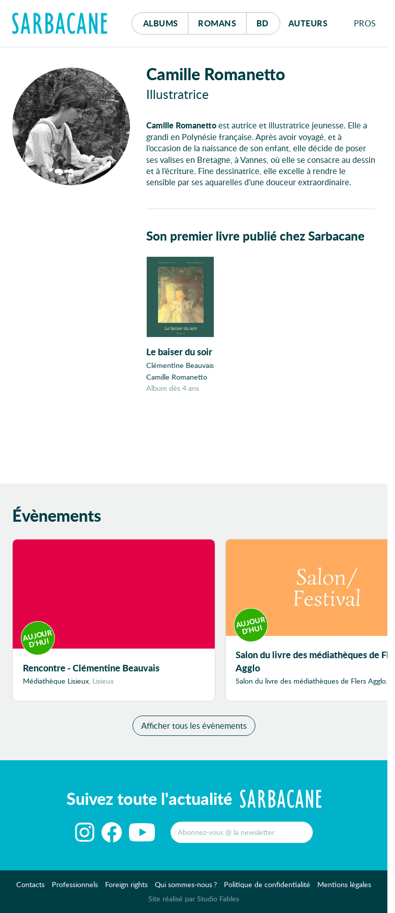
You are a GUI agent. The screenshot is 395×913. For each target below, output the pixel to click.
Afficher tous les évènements (194, 725)
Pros (365, 23)
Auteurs (308, 23)
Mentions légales (344, 884)
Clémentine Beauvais (180, 365)
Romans (217, 23)
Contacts (30, 884)
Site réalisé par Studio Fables (193, 898)
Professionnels (75, 884)
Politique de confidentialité (267, 884)
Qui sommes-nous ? (186, 884)
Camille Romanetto (176, 377)
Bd (268, 20)
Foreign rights (126, 884)
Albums (160, 23)
